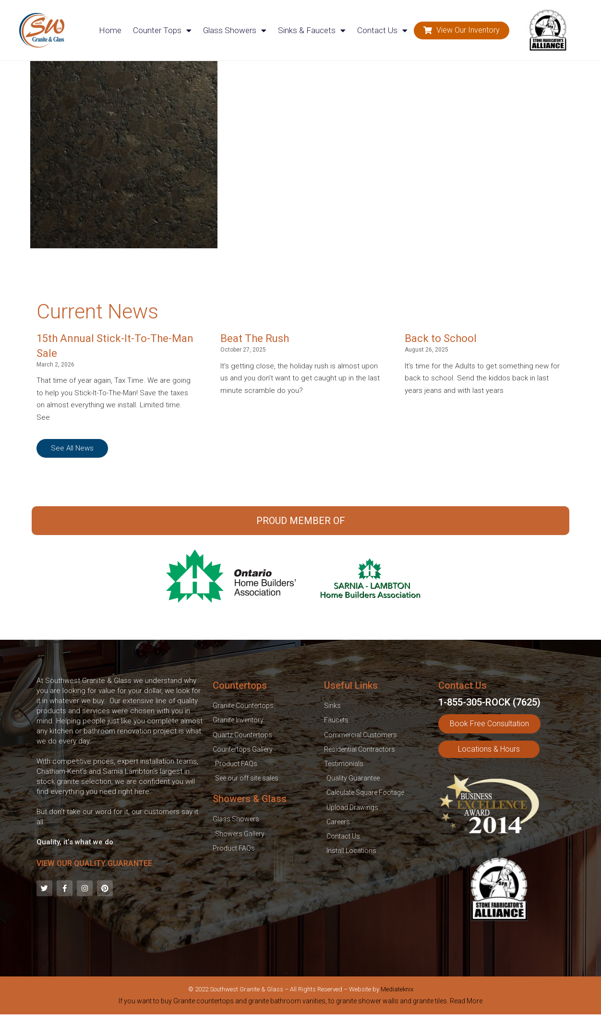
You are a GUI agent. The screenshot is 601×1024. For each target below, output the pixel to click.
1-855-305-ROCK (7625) (489, 702)
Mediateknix (397, 989)
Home (110, 30)
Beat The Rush (254, 338)
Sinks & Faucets (312, 30)
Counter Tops (162, 30)
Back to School (441, 338)
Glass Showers (234, 30)
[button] (461, 30)
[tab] (300, 1003)
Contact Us (382, 30)
